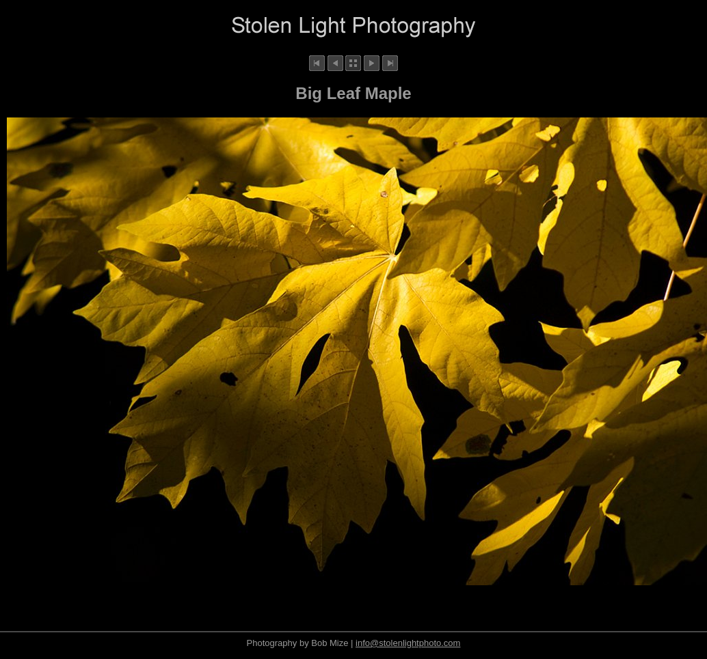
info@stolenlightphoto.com (408, 643)
